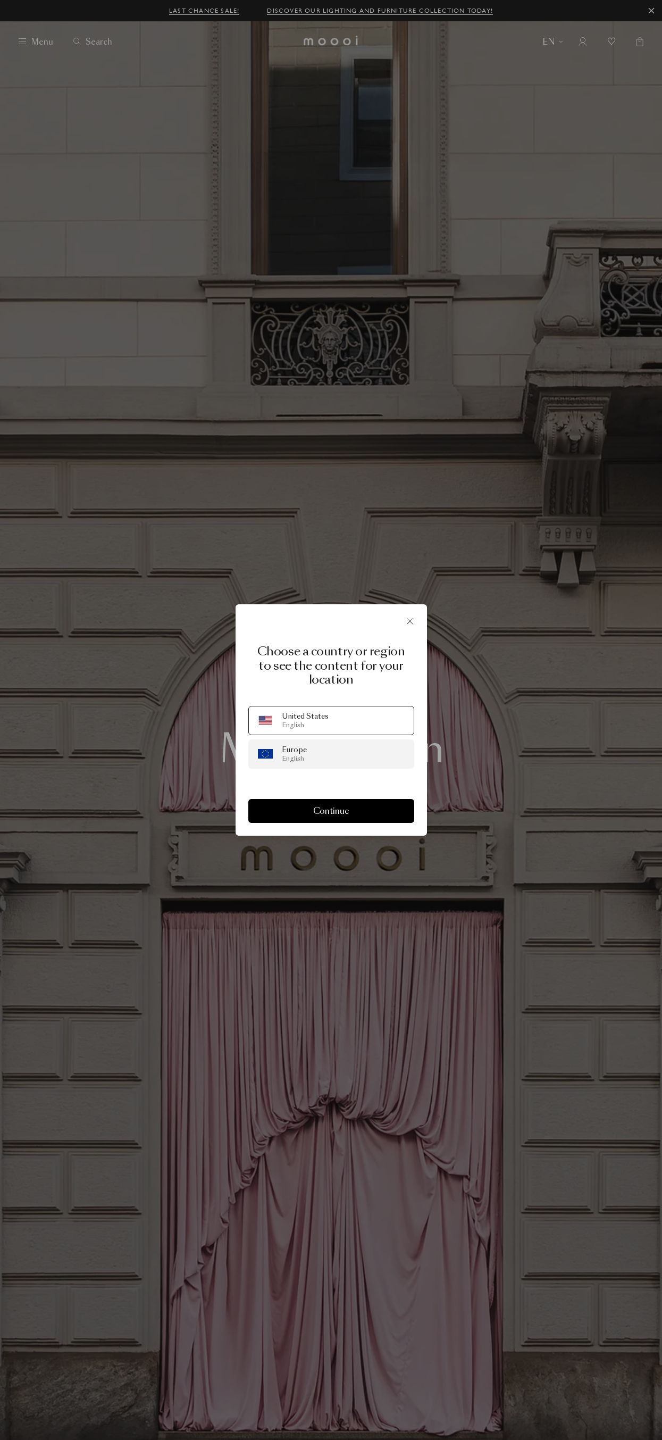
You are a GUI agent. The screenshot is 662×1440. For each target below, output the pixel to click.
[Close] (410, 621)
